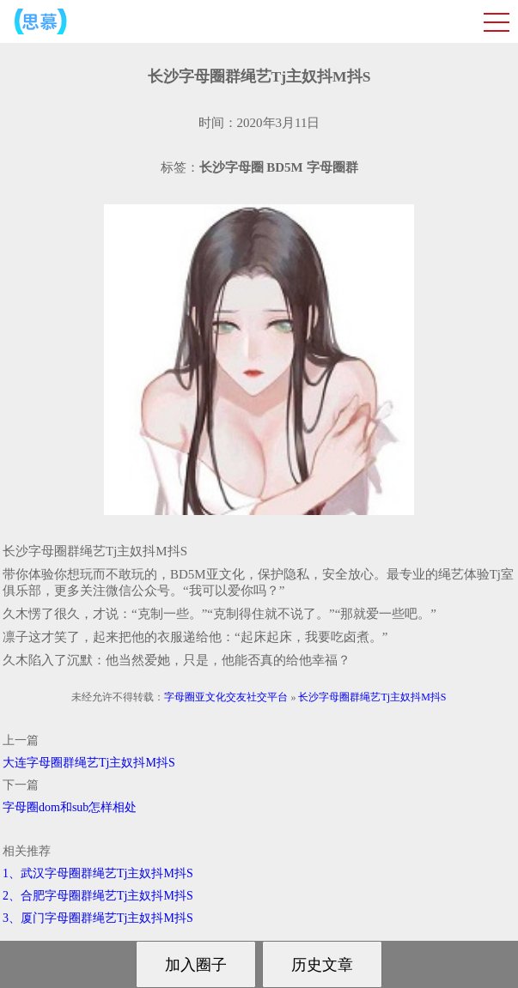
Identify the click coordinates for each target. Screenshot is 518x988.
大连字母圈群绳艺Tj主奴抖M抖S (89, 762)
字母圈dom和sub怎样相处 (70, 807)
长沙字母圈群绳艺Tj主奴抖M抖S (372, 697)
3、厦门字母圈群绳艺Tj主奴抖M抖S (98, 918)
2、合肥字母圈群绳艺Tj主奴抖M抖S (98, 895)
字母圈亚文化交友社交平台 (226, 697)
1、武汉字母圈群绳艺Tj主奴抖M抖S (98, 873)
